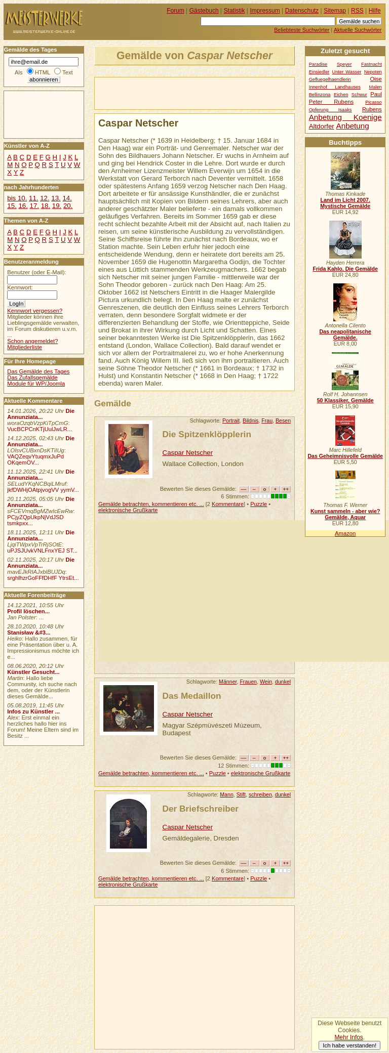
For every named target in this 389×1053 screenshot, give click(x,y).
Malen (375, 87)
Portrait (231, 420)
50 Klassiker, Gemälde (345, 400)
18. (45, 205)
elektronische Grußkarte (128, 510)
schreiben (260, 794)
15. (11, 205)
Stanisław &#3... (28, 632)
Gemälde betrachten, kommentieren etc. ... (151, 504)
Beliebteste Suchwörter (301, 30)
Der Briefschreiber (201, 809)
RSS (357, 10)
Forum (175, 10)
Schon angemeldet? (32, 341)
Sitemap (335, 10)
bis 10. (17, 198)
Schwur (359, 94)
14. (66, 198)
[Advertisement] (213, 92)
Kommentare (228, 504)
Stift (241, 794)
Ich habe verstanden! (349, 1045)
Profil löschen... (28, 611)
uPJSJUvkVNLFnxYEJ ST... (42, 550)
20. (67, 205)
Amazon (345, 533)
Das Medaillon (192, 696)
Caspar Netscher (188, 452)
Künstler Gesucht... (33, 672)
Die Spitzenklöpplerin (207, 434)
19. (56, 205)
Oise (376, 79)
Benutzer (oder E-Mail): (36, 272)
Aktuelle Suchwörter (357, 30)
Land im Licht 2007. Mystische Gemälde (345, 203)
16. (22, 205)
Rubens (372, 109)
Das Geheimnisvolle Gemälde (345, 456)
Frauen (248, 682)
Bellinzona (320, 94)
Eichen (341, 94)
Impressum (265, 10)
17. (34, 205)
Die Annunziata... (40, 414)
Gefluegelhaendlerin (330, 79)
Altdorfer (321, 126)
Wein (266, 682)
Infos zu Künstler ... (33, 711)
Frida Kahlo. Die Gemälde (345, 269)
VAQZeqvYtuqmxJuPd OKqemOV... (35, 459)
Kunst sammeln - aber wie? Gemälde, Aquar (345, 514)
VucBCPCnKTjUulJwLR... (39, 429)
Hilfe (375, 10)
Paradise (318, 64)
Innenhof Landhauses (335, 87)
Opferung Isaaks (330, 109)
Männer (228, 682)
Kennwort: (20, 287)
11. (33, 198)
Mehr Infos (348, 1037)
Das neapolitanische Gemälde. (345, 334)
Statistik (234, 10)
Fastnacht (371, 64)
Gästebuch (204, 10)
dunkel (283, 682)
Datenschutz (302, 10)
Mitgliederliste (24, 347)
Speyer (344, 64)
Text (67, 72)
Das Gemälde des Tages (38, 371)
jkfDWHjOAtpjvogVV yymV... (43, 490)
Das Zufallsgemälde (32, 377)
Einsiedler (319, 71)
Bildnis (250, 420)
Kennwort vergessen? (34, 311)
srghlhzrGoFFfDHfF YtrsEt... (43, 578)
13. (55, 198)
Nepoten (373, 71)
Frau (267, 420)
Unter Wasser (347, 71)
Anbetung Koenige (345, 117)
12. (44, 198)
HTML (42, 72)
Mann (227, 794)
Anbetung (352, 125)
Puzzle (258, 504)
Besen (283, 420)
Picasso (373, 102)
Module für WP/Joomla (36, 384)
